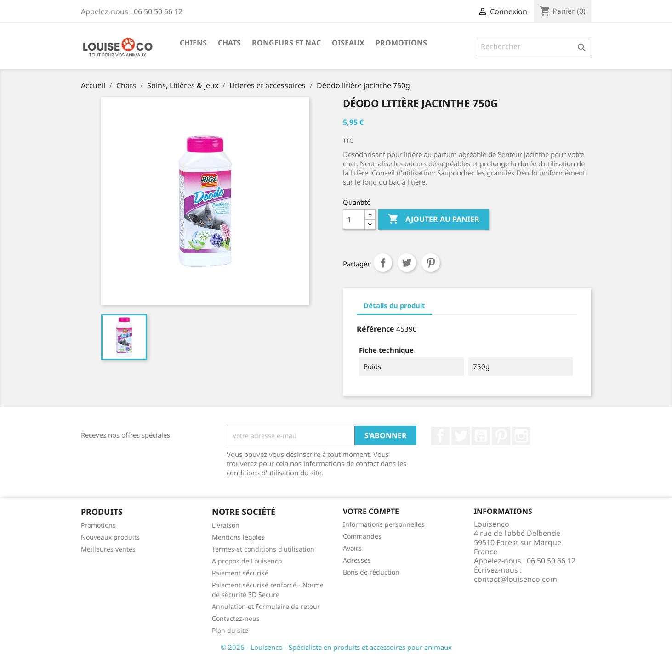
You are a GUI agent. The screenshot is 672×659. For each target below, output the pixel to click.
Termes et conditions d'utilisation (263, 549)
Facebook (440, 436)
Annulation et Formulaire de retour (266, 606)
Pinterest (430, 262)
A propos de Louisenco (247, 561)
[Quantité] (354, 219)
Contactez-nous (236, 618)
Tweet (407, 262)
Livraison (225, 525)
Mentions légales (238, 537)
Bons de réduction (371, 572)
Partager (383, 262)
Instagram (521, 436)
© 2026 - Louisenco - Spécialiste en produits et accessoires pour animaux (336, 647)
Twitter (460, 436)
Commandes (362, 536)
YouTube (481, 436)
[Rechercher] (533, 46)
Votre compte (371, 511)
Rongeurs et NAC (286, 43)
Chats (229, 43)
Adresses (357, 560)
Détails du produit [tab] (394, 305)
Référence (375, 328)
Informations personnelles (384, 524)
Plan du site (230, 630)
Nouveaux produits (110, 537)
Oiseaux (348, 43)
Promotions (401, 43)
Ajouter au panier (433, 219)
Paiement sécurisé (240, 573)
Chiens (193, 43)
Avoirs (352, 548)
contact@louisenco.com (515, 579)
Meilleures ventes (108, 549)
